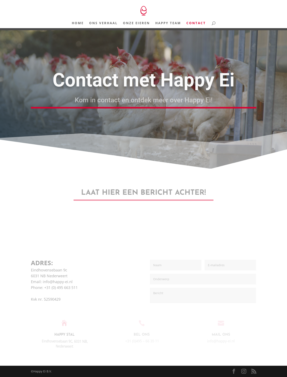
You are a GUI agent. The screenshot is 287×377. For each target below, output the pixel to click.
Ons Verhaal (103, 23)
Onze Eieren (136, 23)
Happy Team (168, 23)
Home (78, 23)
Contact (196, 23)
